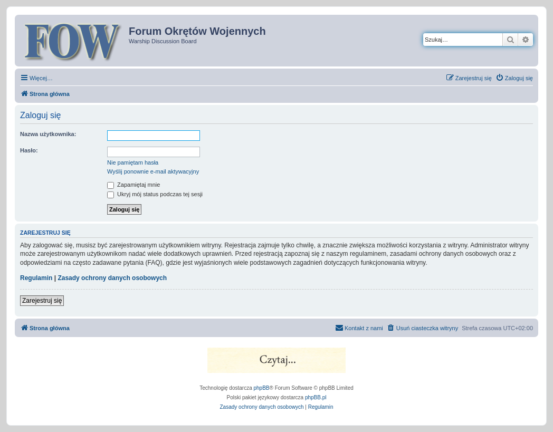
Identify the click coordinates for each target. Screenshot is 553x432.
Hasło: (29, 150)
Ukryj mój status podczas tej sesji (155, 194)
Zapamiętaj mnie (133, 184)
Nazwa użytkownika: (48, 134)
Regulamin (36, 278)
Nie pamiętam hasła (132, 162)
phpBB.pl (316, 397)
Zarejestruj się (42, 300)
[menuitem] (514, 78)
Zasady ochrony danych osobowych (112, 278)
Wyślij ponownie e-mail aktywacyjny (153, 171)
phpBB (262, 388)
